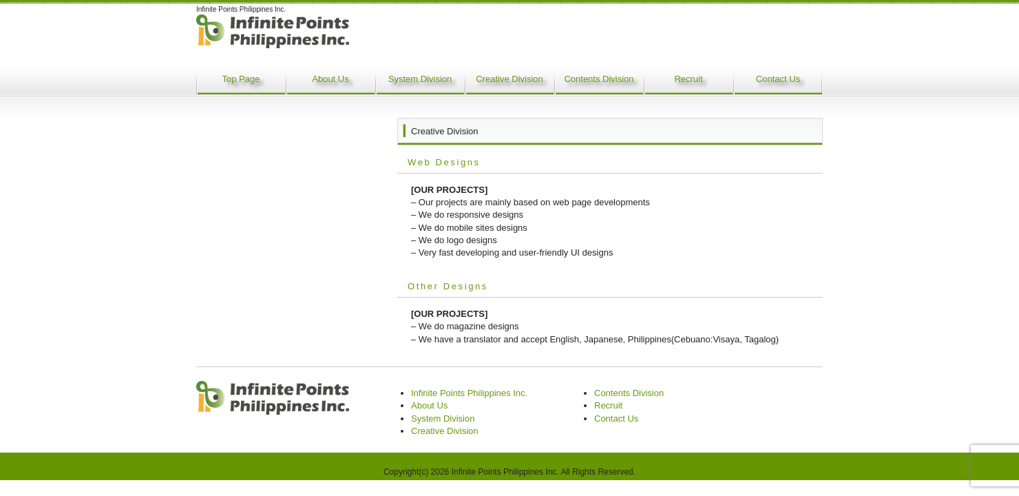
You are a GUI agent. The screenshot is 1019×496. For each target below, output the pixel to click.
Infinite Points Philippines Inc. (469, 393)
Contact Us (778, 79)
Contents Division (598, 79)
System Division (420, 79)
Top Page (241, 79)
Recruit (688, 79)
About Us (330, 79)
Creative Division (509, 79)
